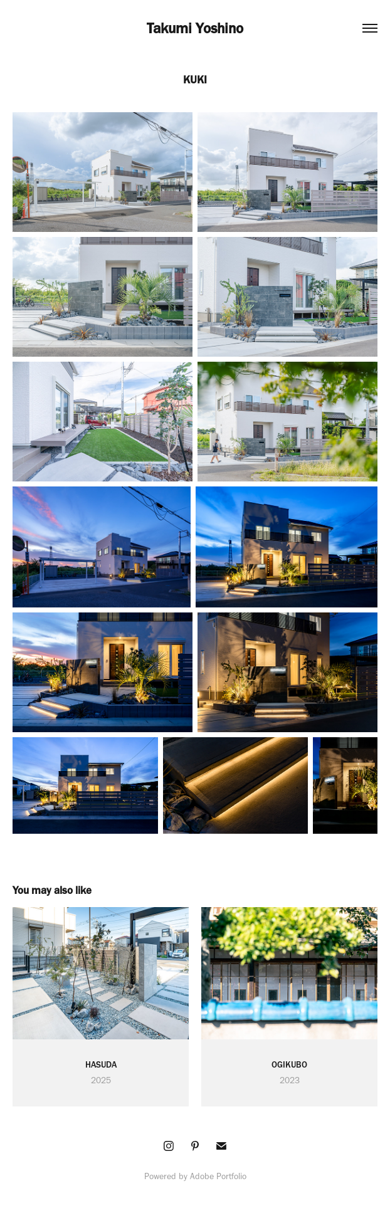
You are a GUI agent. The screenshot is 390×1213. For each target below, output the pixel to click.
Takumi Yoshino (195, 28)
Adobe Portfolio (218, 1176)
